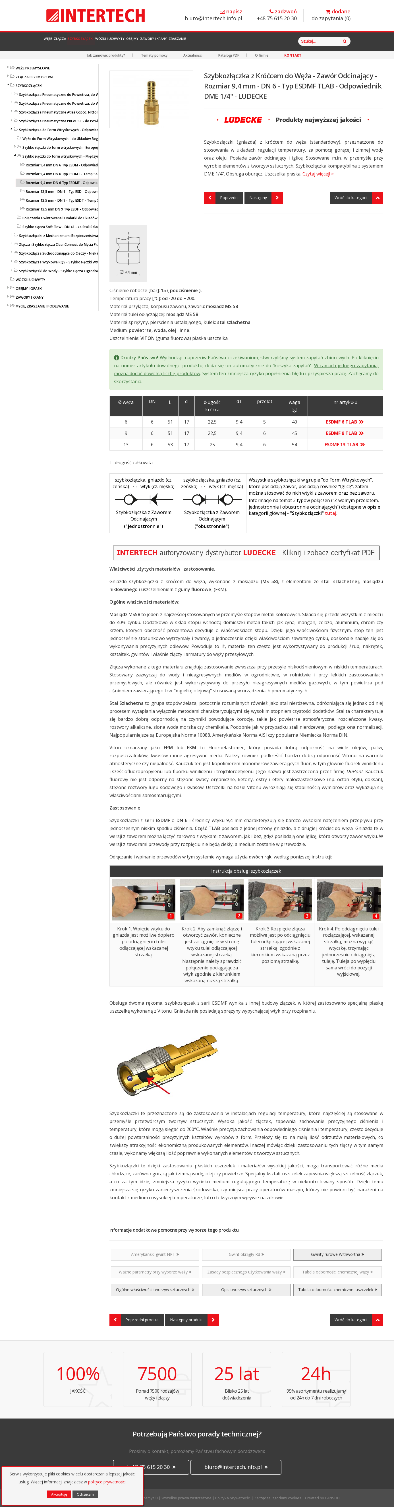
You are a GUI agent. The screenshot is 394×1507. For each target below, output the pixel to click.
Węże (53, 41)
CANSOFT (333, 1497)
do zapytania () (331, 15)
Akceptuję (59, 1494)
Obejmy (194, 41)
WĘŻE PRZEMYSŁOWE (33, 68)
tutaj (330, 513)
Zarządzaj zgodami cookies (277, 1497)
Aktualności (192, 55)
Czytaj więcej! (318, 174)
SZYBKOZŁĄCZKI (29, 85)
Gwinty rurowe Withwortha (337, 1254)
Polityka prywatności (232, 1497)
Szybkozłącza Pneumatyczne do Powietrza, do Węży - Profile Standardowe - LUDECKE (88, 94)
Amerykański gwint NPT (155, 1254)
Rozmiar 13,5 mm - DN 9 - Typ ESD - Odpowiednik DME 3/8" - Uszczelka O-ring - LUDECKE (98, 191)
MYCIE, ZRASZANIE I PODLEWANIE (42, 306)
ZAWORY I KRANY (29, 297)
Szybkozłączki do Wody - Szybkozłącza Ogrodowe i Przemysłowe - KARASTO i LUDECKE (90, 271)
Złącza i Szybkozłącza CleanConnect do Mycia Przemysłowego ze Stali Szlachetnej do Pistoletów (97, 244)
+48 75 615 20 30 (277, 15)
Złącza (77, 41)
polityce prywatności (107, 1482)
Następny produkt (194, 1320)
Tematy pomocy (154, 55)
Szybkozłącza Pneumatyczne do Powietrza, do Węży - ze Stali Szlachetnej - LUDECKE (87, 103)
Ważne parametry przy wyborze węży (155, 1272)
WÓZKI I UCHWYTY (30, 279)
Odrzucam (85, 1494)
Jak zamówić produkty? (106, 55)
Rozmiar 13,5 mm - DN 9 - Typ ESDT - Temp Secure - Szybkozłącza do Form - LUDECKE (95, 200)
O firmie (261, 55)
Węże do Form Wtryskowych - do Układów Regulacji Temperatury (75, 138)
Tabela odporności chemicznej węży (337, 1272)
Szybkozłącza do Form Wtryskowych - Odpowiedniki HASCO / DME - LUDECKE (81, 129)
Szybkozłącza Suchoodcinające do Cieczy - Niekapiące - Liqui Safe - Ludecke (80, 253)
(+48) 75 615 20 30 (151, 1466)
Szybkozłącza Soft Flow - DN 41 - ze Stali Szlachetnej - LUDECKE (74, 226)
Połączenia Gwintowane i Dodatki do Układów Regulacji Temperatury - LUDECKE (87, 218)
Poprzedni (221, 198)
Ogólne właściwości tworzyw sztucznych (155, 1289)
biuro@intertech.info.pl (213, 15)
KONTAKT (292, 55)
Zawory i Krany (229, 41)
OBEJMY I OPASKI (29, 288)
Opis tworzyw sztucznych (246, 1289)
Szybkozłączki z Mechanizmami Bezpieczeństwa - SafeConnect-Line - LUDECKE (83, 235)
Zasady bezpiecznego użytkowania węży (246, 1272)
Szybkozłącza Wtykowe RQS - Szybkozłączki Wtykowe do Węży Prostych (78, 262)
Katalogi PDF (228, 55)
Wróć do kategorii (359, 198)
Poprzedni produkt (134, 1320)
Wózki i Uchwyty (157, 41)
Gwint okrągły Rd (246, 1254)
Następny (266, 198)
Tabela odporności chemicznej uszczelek (337, 1289)
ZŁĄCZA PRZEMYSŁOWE (35, 77)
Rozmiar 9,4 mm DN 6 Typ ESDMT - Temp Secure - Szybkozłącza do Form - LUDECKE (94, 174)
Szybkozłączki (111, 41)
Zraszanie (267, 41)
